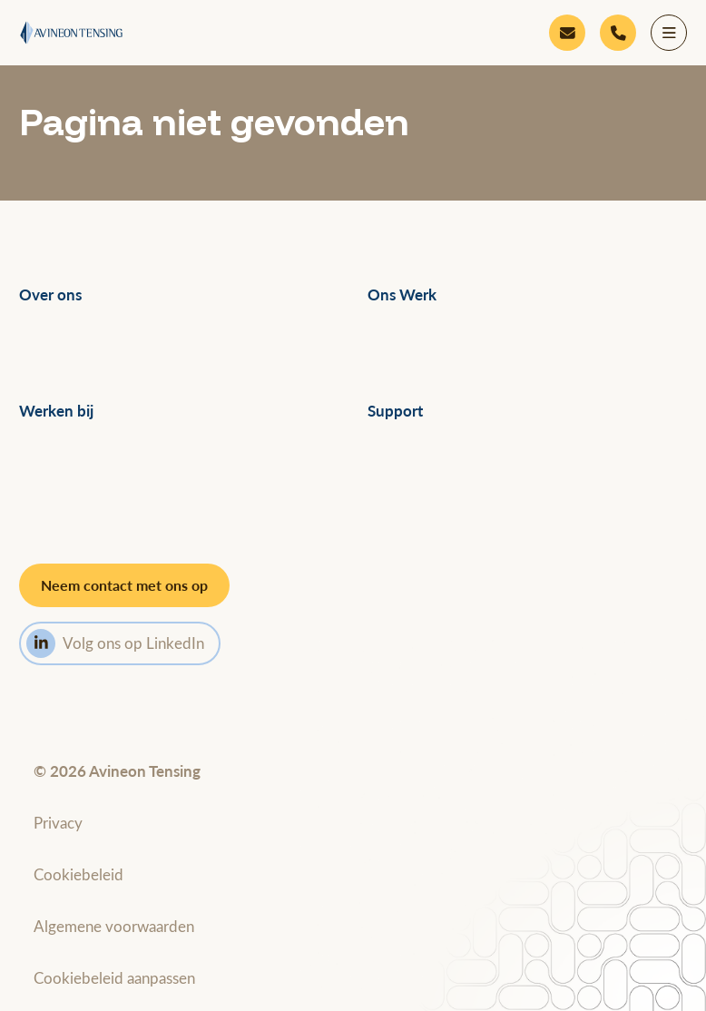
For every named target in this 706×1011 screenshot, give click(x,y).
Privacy (58, 822)
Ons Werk (402, 294)
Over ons (50, 294)
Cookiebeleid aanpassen (114, 977)
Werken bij (56, 410)
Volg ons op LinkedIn (115, 643)
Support (395, 410)
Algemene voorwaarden (114, 926)
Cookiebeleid (78, 874)
